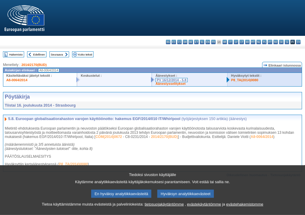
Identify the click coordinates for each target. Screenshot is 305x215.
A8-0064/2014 (16, 80)
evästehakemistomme (244, 208)
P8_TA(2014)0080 (244, 80)
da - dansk (185, 42)
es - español (174, 42)
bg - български (168, 42)
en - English (208, 42)
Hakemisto (16, 54)
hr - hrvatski (224, 42)
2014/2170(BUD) (34, 65)
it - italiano (230, 42)
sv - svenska (298, 42)
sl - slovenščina (287, 42)
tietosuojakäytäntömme (164, 208)
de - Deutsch (191, 42)
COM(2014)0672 (108, 137)
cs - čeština (179, 42)
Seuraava (57, 54)
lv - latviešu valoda (236, 42)
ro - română (275, 42)
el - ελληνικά (202, 42)
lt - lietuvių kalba (241, 42)
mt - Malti (253, 42)
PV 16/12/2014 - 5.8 (171, 80)
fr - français (213, 42)
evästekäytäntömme (204, 208)
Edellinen (39, 54)
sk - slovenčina (281, 42)
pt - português (270, 42)
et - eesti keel (196, 42)
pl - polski (264, 42)
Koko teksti (85, 54)
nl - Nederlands (258, 42)
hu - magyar (247, 42)
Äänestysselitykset (170, 83)
